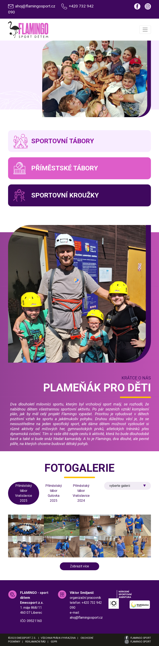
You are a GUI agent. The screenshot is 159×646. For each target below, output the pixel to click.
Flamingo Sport (140, 637)
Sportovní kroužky (65, 195)
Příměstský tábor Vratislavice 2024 (81, 493)
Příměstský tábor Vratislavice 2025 (23, 493)
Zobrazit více (79, 566)
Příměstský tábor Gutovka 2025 (53, 493)
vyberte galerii (119, 486)
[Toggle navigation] (145, 29)
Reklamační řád (35, 641)
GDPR (54, 641)
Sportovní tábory (62, 141)
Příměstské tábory (64, 168)
